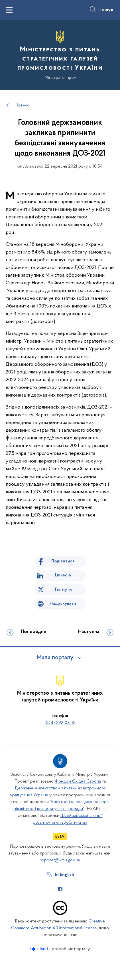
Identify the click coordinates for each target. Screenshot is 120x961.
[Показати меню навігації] (9, 10)
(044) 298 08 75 (60, 723)
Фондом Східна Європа (78, 781)
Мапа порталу (55, 658)
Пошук (105, 10)
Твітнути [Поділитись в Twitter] (63, 589)
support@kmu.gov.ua (60, 860)
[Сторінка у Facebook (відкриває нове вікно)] (60, 889)
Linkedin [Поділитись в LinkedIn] (63, 575)
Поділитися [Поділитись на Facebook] (63, 561)
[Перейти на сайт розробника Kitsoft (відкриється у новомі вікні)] (39, 949)
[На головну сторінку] (60, 54)
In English (64, 874)
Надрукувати (63, 603)
